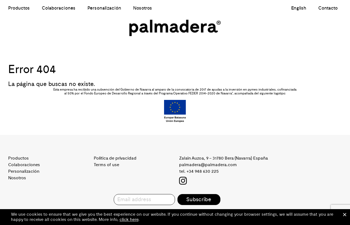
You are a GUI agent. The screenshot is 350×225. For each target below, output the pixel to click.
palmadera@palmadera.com (208, 165)
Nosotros (142, 8)
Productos (19, 8)
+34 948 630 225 (202, 171)
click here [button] (128, 219)
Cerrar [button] (344, 214)
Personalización (104, 8)
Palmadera (175, 28)
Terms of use (106, 165)
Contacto (328, 8)
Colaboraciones (58, 8)
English (298, 8)
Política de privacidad (115, 158)
